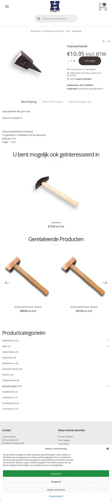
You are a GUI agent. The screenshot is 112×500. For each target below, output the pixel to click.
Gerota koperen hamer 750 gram (28, 307)
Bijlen (4, 346)
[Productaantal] (71, 60)
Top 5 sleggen (64, 440)
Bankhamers (8, 340)
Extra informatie (52, 101)
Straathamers (8, 391)
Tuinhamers (7, 397)
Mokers (5, 374)
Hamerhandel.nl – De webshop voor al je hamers (47, 31)
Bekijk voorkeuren (56, 489)
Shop (67, 31)
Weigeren (56, 481)
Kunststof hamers (10, 369)
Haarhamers (83, 89)
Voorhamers (8, 408)
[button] (107, 448)
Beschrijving (28, 101)
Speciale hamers (96, 89)
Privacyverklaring (56, 496)
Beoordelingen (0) (80, 101)
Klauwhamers (8, 363)
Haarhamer (56, 222)
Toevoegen (89, 60)
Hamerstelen (8, 351)
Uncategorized (9, 403)
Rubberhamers (9, 380)
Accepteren (56, 473)
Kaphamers (7, 357)
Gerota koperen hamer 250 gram (84, 307)
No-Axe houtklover (66, 436)
